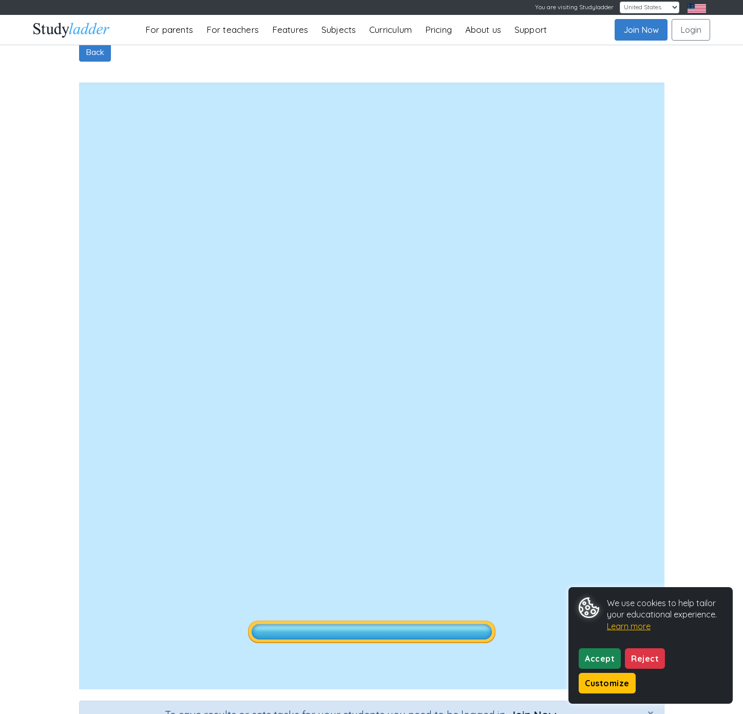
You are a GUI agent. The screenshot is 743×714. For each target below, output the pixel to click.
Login (690, 30)
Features (290, 29)
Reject (645, 658)
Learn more (629, 626)
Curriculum (390, 29)
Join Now (641, 30)
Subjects (338, 29)
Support (531, 29)
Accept (600, 658)
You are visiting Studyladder (574, 7)
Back (95, 52)
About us (483, 29)
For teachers (232, 29)
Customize (607, 683)
